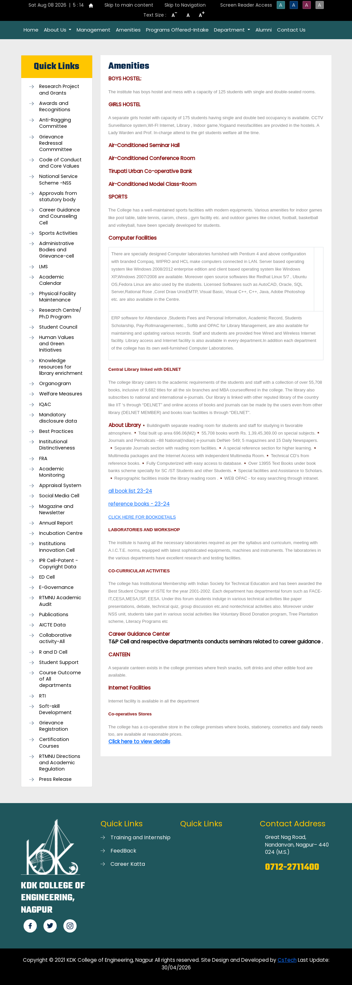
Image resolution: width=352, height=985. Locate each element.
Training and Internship (140, 837)
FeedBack (123, 851)
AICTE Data (52, 625)
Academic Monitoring (52, 472)
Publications (53, 615)
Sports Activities (58, 233)
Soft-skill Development (55, 709)
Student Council (58, 327)
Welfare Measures (60, 394)
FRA (43, 458)
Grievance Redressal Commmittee (55, 143)
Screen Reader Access (246, 5)
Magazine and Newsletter (56, 509)
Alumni (263, 29)
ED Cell (47, 577)
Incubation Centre (61, 533)
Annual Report (56, 523)
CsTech (287, 959)
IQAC (45, 404)
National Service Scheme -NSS (58, 179)
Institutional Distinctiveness (57, 445)
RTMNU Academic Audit (60, 601)
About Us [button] (56, 29)
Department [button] (230, 29)
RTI (42, 696)
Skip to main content (129, 5)
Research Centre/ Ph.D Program (60, 313)
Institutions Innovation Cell (57, 546)
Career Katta (127, 864)
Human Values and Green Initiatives (56, 343)
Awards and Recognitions (54, 106)
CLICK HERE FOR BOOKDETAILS (142, 517)
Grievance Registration (53, 726)
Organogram (55, 383)
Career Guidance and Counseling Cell (59, 216)
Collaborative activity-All (55, 638)
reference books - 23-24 (139, 503)
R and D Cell (53, 652)
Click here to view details (139, 741)
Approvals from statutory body (58, 196)
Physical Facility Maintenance (57, 296)
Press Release (55, 779)
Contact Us (291, 29)
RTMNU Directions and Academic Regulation (59, 762)
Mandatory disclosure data (58, 418)
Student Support (59, 662)
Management (93, 29)
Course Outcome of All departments (60, 679)
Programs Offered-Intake (177, 29)
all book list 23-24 (130, 490)
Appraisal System (60, 485)
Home (31, 29)
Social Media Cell (59, 496)
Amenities (128, 29)
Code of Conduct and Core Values (60, 163)
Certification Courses (54, 742)
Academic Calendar (51, 280)
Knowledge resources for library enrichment (61, 367)
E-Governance (56, 587)
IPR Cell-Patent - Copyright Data (58, 563)
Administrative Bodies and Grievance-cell (56, 249)
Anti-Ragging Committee (55, 123)
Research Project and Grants (59, 89)
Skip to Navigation (185, 5)
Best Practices (56, 431)
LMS (43, 267)
